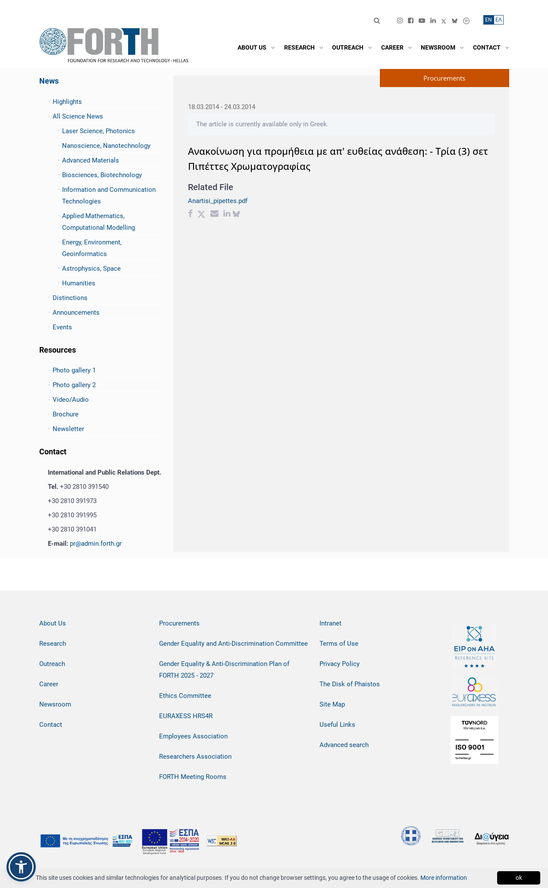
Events (62, 327)
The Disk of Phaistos (349, 684)
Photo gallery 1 (74, 370)
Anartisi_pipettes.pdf (217, 201)
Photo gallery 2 (74, 385)
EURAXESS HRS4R (186, 716)
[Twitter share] (201, 215)
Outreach (52, 664)
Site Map (332, 704)
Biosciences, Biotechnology (102, 175)
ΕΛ (498, 20)
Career (48, 684)
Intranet (330, 623)
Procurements (179, 623)
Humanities (78, 283)
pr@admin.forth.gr (96, 543)
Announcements (76, 312)
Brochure (65, 414)
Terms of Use (338, 643)
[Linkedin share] (226, 215)
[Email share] (214, 215)
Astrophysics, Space (91, 268)
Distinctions (70, 298)
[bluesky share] (236, 215)
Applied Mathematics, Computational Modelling (98, 221)
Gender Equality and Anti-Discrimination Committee (233, 643)
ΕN (488, 20)
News (49, 80)
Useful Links (337, 725)
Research (52, 643)
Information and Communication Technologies (109, 195)
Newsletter (68, 429)
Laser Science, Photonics (98, 131)
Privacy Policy (339, 664)
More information (443, 877)
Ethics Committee (185, 696)
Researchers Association (195, 756)
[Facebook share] (190, 215)
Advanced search (344, 745)
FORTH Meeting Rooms (192, 777)
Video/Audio (71, 399)
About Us (52, 623)
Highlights (67, 102)
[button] (21, 866)
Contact (50, 725)
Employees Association (193, 736)
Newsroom (55, 704)
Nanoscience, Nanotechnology (106, 146)
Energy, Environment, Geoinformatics (92, 248)
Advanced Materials (90, 160)
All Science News (78, 116)
